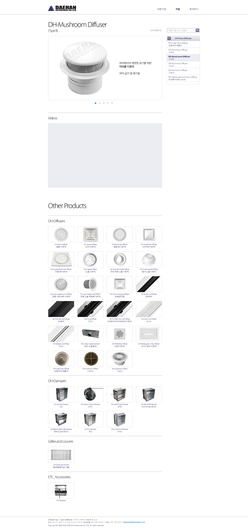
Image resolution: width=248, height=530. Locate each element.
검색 (197, 30)
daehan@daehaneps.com (134, 522)
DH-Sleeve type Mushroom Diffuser (183, 78)
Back (169, 38)
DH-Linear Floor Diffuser (183, 44)
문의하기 (193, 9)
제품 (178, 9)
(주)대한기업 (62, 8)
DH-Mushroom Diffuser (183, 51)
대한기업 (161, 9)
